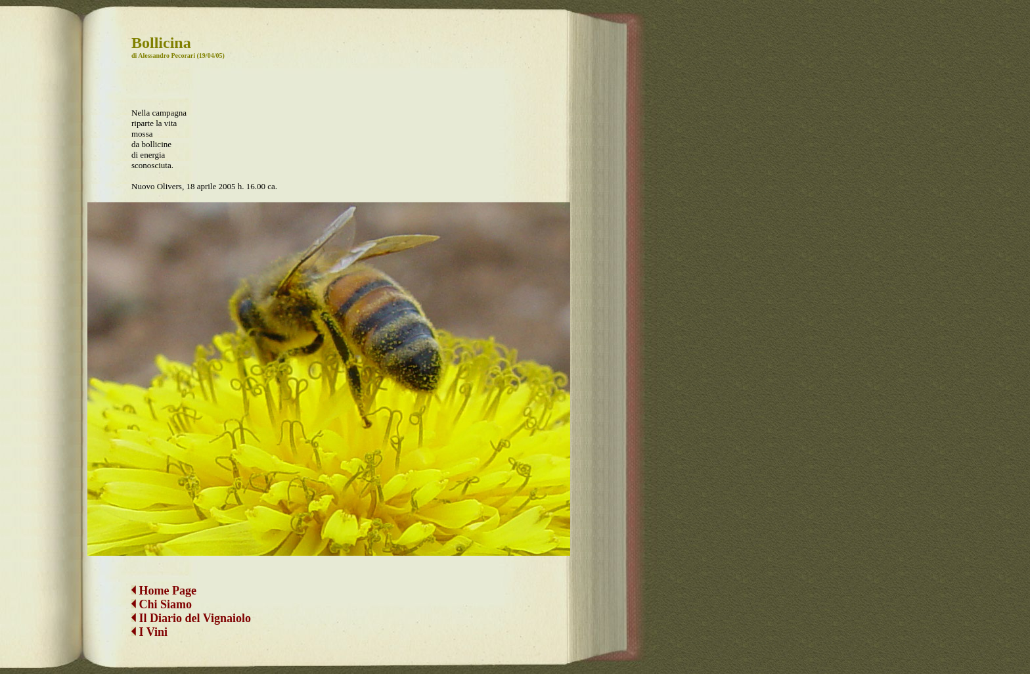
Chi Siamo (165, 593)
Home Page (163, 580)
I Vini (149, 621)
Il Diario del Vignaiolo (191, 607)
